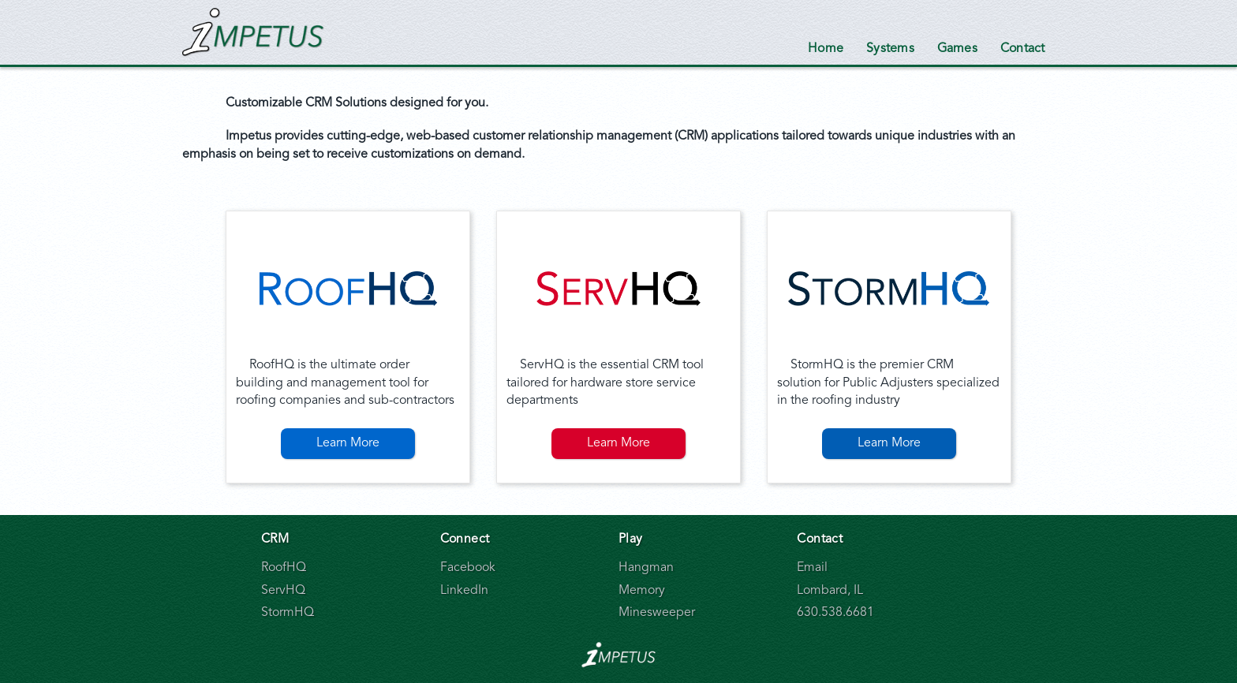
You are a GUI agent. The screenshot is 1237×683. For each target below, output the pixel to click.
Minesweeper (656, 612)
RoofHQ (283, 568)
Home (825, 49)
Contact (1022, 49)
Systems (890, 49)
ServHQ (283, 590)
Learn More (347, 443)
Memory (641, 590)
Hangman (646, 568)
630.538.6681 (835, 612)
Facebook (467, 568)
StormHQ (287, 612)
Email (812, 568)
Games (957, 49)
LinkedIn (464, 590)
